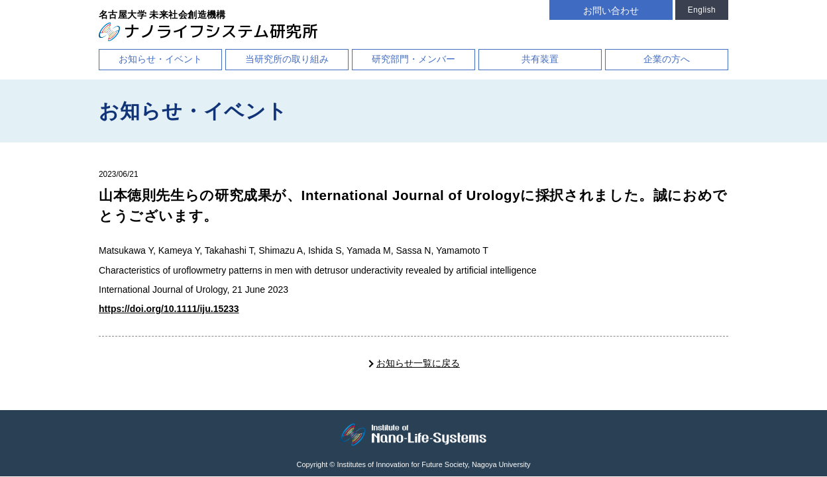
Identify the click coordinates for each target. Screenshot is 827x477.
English (702, 10)
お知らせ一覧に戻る (418, 363)
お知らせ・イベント (160, 59)
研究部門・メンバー (413, 59)
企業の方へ (666, 59)
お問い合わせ (611, 10)
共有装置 (540, 59)
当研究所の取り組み (287, 59)
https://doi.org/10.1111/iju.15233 (169, 308)
